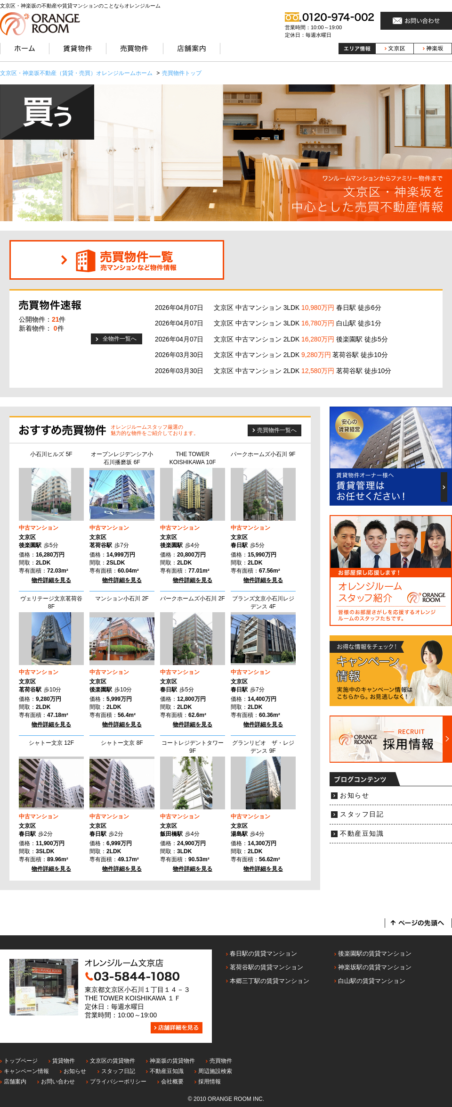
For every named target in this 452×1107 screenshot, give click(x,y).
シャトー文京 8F (122, 743)
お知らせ (354, 795)
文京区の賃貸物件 (112, 1060)
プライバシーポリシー (118, 1081)
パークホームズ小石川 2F (192, 598)
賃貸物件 (63, 1060)
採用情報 (209, 1081)
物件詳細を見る (51, 580)
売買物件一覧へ (277, 430)
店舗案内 (15, 1081)
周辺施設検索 (215, 1071)
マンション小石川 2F (121, 598)
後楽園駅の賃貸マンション (375, 953)
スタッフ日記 (362, 814)
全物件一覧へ (120, 338)
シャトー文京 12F (51, 743)
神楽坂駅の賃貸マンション (375, 967)
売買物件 (221, 1060)
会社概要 (172, 1081)
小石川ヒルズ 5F (51, 454)
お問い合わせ (58, 1081)
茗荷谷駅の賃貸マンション (266, 967)
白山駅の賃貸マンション (371, 980)
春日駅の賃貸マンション (263, 953)
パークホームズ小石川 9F (263, 454)
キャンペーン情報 (26, 1071)
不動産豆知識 (362, 833)
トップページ (21, 1060)
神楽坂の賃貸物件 (172, 1060)
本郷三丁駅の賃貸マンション (269, 980)
